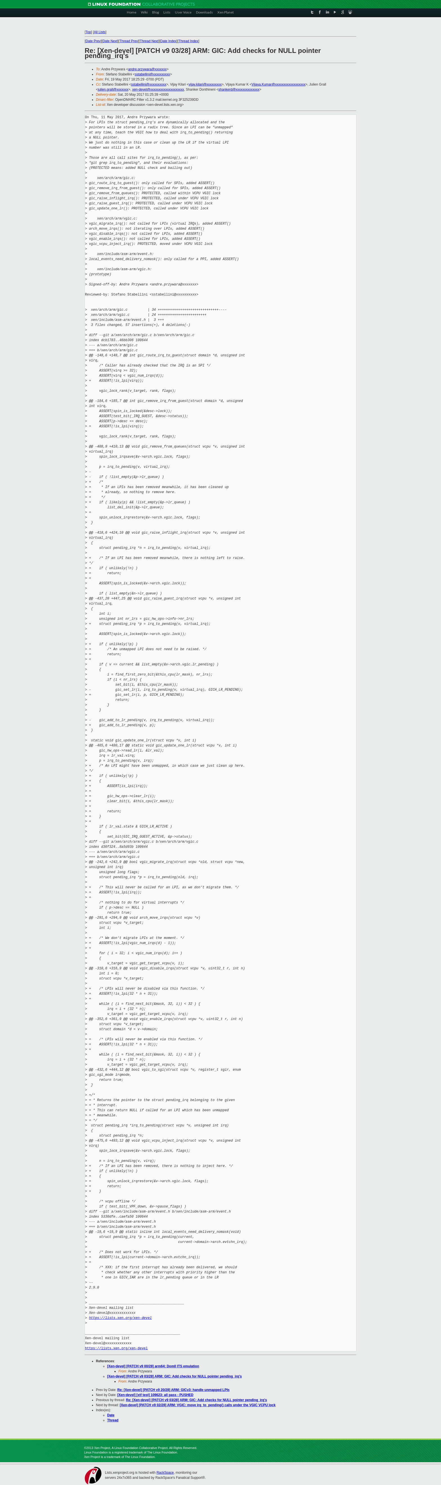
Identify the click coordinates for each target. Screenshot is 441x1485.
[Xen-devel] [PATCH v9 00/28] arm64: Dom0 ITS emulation (153, 1366)
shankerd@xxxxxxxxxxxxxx (239, 89)
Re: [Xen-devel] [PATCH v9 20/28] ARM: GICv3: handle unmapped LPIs (173, 1390)
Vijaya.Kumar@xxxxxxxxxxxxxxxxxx (278, 84)
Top (88, 32)
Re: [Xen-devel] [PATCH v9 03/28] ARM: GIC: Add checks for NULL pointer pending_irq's (196, 1400)
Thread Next (149, 41)
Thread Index (189, 41)
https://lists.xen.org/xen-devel (120, 1318)
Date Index (168, 41)
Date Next (109, 41)
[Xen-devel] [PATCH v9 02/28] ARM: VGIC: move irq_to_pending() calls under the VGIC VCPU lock (198, 1405)
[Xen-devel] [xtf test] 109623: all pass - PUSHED (155, 1395)
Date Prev (93, 41)
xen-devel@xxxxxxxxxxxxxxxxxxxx (158, 89)
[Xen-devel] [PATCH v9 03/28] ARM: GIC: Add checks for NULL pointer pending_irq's (174, 1376)
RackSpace (165, 1473)
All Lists (99, 32)
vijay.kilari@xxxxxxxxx (205, 84)
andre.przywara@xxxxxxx (147, 69)
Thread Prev (128, 41)
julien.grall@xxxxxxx (113, 89)
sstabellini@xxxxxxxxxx (152, 74)
